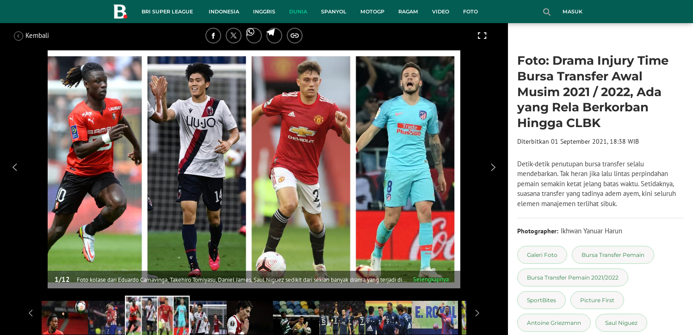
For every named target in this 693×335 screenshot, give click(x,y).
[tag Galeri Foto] (542, 255)
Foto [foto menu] (470, 11)
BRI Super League (167, 11)
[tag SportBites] (541, 300)
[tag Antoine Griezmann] (554, 323)
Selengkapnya (431, 279)
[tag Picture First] (597, 300)
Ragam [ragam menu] (408, 11)
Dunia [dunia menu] (298, 11)
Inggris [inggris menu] (264, 11)
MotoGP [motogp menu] (372, 11)
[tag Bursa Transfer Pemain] (613, 255)
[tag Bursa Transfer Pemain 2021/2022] (572, 277)
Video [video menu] (440, 11)
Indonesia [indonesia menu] (224, 11)
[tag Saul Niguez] (621, 323)
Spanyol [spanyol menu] (333, 11)
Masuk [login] (572, 11)
